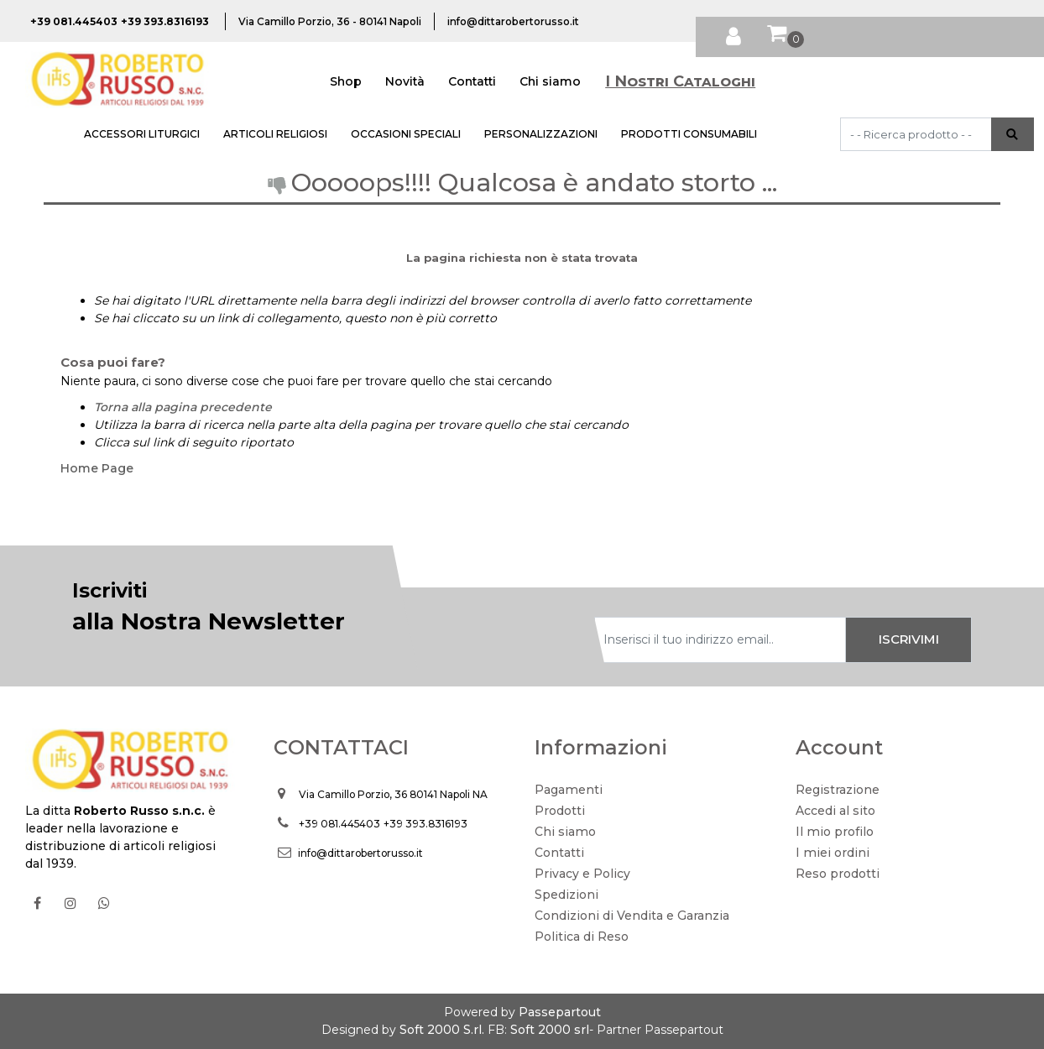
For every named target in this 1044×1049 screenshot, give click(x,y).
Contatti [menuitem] (472, 81)
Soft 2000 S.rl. (441, 1029)
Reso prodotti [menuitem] (838, 873)
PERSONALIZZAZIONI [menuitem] (541, 134)
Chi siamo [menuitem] (550, 81)
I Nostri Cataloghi (680, 81)
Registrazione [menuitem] (838, 789)
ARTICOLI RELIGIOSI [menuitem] (275, 134)
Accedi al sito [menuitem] (835, 810)
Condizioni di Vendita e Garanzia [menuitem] (632, 915)
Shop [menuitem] (346, 81)
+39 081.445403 (339, 823)
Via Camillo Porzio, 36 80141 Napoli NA (393, 794)
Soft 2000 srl (549, 1029)
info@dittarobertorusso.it (360, 853)
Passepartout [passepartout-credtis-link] (560, 1012)
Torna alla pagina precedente (183, 407)
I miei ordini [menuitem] (832, 852)
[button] (1012, 134)
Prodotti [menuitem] (560, 810)
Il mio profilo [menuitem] (835, 831)
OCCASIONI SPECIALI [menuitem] (406, 134)
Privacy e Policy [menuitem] (582, 873)
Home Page (96, 468)
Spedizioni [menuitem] (566, 894)
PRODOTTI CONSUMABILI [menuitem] (689, 134)
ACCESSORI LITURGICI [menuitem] (142, 134)
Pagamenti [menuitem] (569, 789)
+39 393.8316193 (425, 823)
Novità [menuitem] (405, 81)
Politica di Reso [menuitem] (582, 936)
